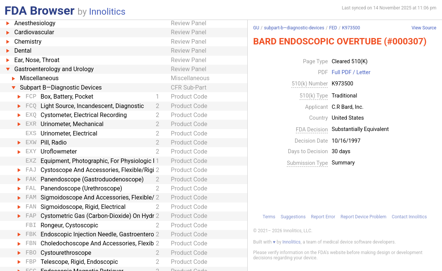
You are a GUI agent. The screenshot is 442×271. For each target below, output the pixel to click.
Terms (269, 216)
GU (256, 27)
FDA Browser (39, 10)
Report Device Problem (363, 216)
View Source (424, 28)
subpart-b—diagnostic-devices (294, 27)
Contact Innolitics (409, 216)
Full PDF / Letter (351, 73)
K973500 (351, 27)
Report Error (323, 216)
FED (333, 27)
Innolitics (107, 11)
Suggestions (293, 216)
